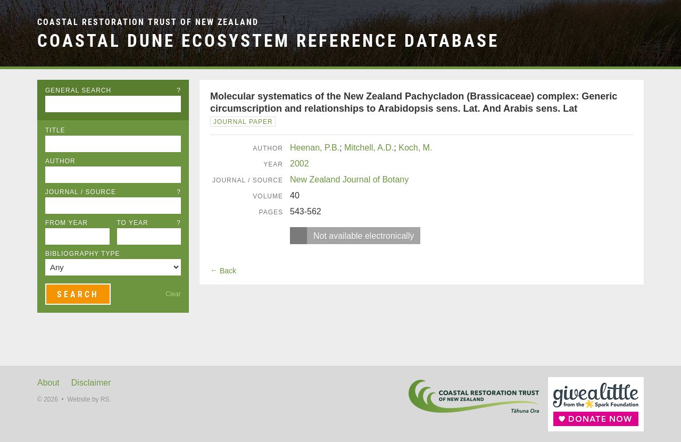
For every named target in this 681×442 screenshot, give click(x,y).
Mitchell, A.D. (369, 147)
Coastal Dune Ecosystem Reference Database (268, 40)
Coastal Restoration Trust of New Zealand (148, 22)
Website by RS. (89, 399)
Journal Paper (243, 122)
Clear (173, 294)
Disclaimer (91, 382)
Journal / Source (113, 192)
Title (55, 130)
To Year (149, 223)
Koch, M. (415, 147)
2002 (299, 163)
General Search (113, 90)
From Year (66, 223)
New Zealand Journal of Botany (349, 179)
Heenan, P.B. (314, 147)
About (48, 382)
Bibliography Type (82, 253)
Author (60, 161)
